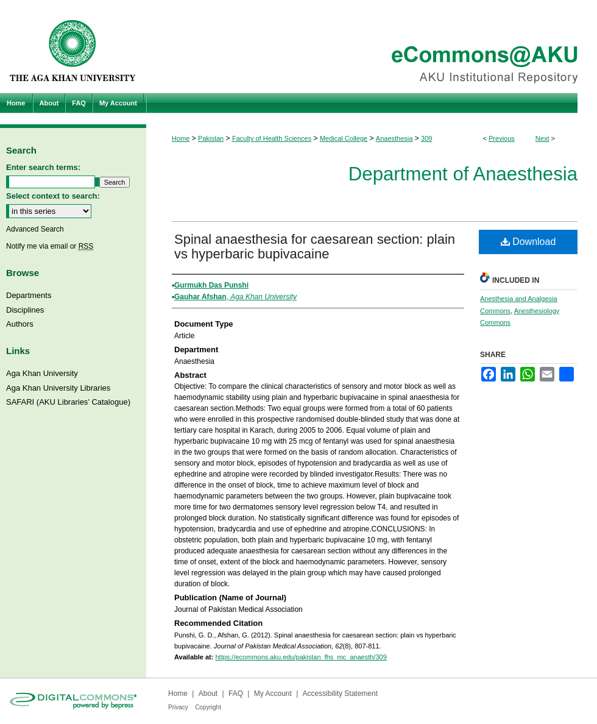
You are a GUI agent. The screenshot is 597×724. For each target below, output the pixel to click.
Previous (502, 138)
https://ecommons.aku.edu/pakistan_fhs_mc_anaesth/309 (300, 657)
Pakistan (211, 138)
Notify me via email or (49, 246)
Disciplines (25, 309)
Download (528, 241)
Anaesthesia (394, 138)
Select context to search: (53, 196)
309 (426, 138)
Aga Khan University (42, 373)
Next (542, 138)
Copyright (208, 707)
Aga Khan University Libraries (58, 387)
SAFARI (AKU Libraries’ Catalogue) (68, 401)
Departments (28, 295)
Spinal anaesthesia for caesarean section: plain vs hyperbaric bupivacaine (314, 246)
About (208, 693)
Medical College (343, 138)
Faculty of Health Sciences (271, 138)
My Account (273, 693)
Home (180, 138)
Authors (20, 323)
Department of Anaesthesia (463, 174)
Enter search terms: (43, 167)
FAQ (235, 693)
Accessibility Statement (340, 693)
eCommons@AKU (371, 46)
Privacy (178, 707)
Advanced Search (35, 229)
